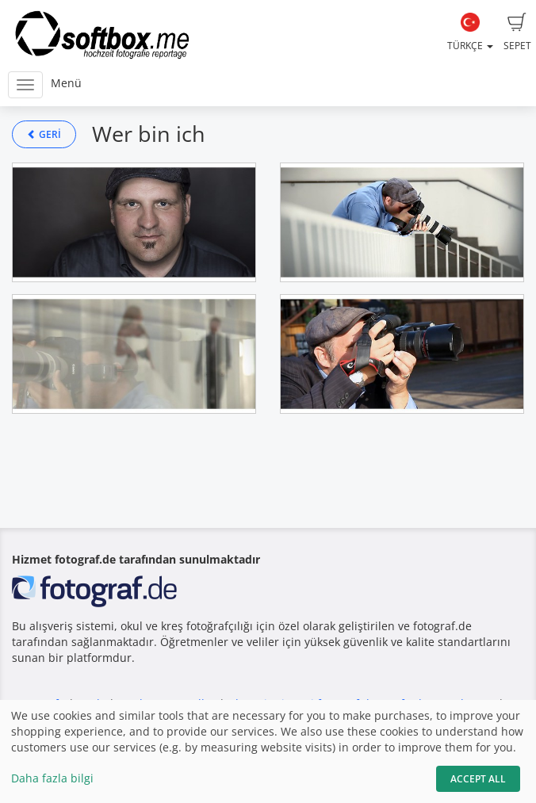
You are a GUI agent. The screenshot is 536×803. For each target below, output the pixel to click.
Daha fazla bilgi (52, 778)
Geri (44, 134)
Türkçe (470, 32)
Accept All (478, 779)
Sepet (517, 32)
